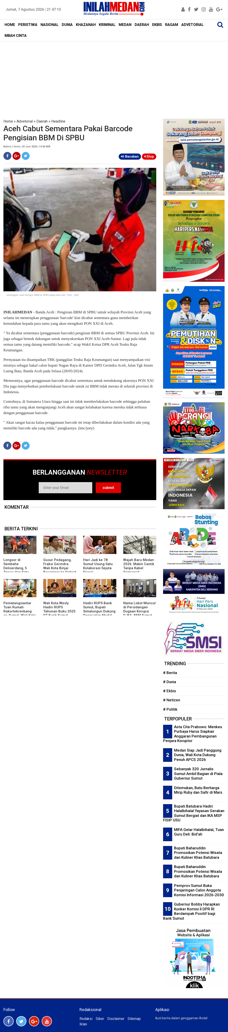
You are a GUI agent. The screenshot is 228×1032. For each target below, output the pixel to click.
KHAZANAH (86, 25)
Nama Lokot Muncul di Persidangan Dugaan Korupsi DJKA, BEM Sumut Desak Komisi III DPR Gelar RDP (139, 613)
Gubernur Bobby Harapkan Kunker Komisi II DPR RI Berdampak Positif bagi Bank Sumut (191, 911)
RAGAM (171, 25)
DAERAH (142, 25)
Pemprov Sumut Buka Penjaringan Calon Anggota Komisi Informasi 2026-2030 (199, 890)
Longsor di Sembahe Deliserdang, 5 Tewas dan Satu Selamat (16, 568)
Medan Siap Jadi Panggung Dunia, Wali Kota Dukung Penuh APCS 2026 (197, 755)
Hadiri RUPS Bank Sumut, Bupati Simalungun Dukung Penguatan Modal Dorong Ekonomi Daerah (99, 613)
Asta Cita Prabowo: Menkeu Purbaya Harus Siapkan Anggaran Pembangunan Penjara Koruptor (192, 734)
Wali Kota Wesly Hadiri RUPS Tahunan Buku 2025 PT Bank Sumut (59, 609)
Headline (58, 121)
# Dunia (169, 682)
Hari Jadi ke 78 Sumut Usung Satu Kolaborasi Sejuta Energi (98, 566)
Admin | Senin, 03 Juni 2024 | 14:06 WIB (26, 146)
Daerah (42, 121)
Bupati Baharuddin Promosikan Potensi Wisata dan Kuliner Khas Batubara (198, 853)
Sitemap (134, 1019)
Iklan (83, 1024)
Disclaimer (115, 1019)
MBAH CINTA (16, 35)
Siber (100, 1019)
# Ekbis (169, 691)
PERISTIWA (27, 25)
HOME (10, 25)
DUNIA (67, 25)
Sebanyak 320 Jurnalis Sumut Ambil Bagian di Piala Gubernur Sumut (198, 773)
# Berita (170, 672)
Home (8, 121)
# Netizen (171, 700)
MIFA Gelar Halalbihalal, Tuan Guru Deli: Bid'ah (199, 832)
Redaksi (85, 1019)
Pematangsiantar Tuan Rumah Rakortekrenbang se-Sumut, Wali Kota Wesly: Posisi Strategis (19, 613)
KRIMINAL (107, 25)
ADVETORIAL (192, 25)
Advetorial (25, 121)
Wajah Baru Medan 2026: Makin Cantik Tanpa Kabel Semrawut (138, 566)
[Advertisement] (114, 75)
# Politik (170, 709)
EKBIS (157, 25)
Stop (149, 156)
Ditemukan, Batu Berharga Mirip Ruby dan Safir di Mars (198, 790)
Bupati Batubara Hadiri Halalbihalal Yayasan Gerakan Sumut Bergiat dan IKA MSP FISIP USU (193, 813)
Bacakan (130, 156)
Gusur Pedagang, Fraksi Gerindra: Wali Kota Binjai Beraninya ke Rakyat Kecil (59, 568)
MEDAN (125, 25)
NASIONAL (50, 25)
